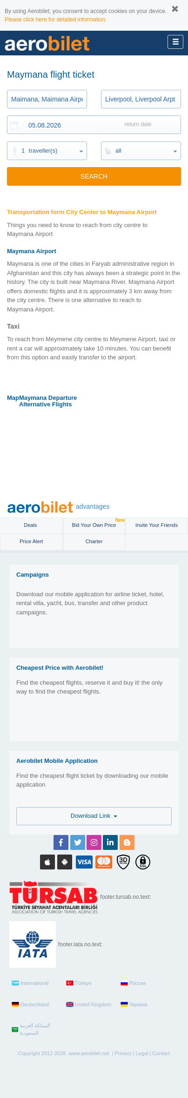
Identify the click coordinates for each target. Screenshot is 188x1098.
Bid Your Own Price (98, 523)
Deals (31, 525)
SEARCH (94, 176)
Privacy (122, 1053)
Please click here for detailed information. (56, 19)
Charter (94, 541)
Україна (134, 1004)
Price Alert (31, 541)
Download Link (94, 815)
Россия (133, 983)
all (118, 150)
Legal (141, 1053)
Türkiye (79, 983)
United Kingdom (88, 1004)
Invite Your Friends (156, 525)
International (30, 983)
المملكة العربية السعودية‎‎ (31, 1029)
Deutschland (30, 1004)
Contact (161, 1053)
